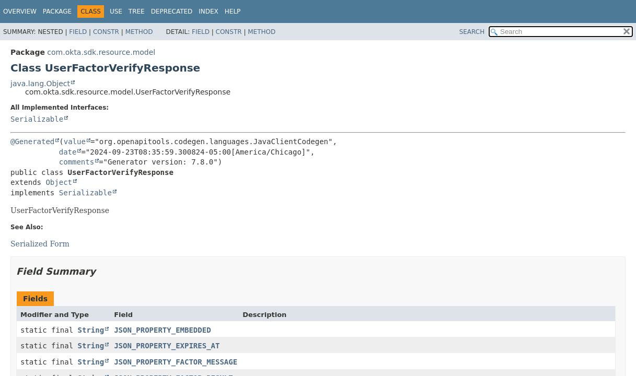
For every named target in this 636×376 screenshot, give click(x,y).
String (91, 330)
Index (208, 11)
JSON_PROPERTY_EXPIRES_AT (166, 346)
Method (139, 32)
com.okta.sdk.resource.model (101, 52)
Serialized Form (40, 244)
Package (57, 11)
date (68, 152)
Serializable (36, 119)
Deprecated (172, 11)
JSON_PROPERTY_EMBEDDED (162, 330)
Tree (137, 11)
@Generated (32, 141)
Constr (106, 32)
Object (58, 182)
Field (78, 32)
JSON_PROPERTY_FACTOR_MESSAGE (175, 362)
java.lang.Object (40, 83)
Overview (20, 11)
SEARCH (472, 32)
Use (116, 11)
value (75, 141)
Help (233, 11)
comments (76, 162)
